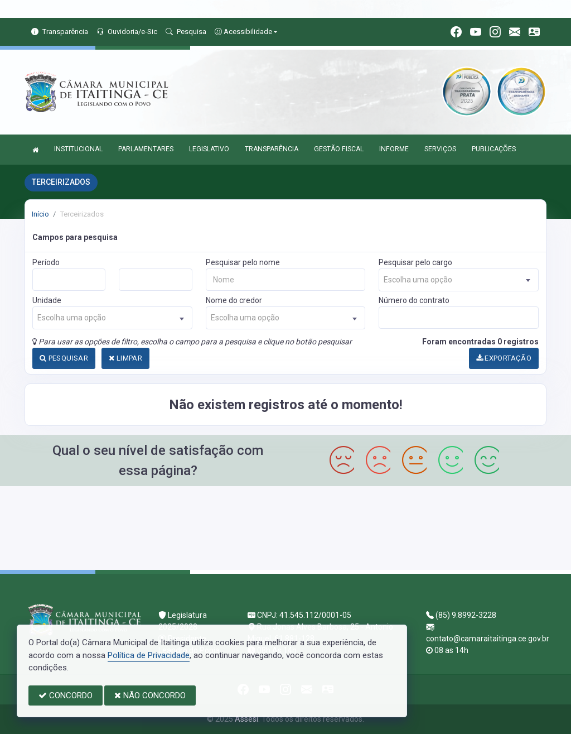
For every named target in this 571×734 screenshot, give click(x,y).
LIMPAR (125, 358)
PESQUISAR (64, 358)
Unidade (46, 300)
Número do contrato (414, 300)
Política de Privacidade (149, 655)
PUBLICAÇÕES (494, 149)
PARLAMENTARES (145, 149)
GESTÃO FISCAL (339, 149)
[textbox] (458, 280)
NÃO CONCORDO (150, 695)
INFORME (394, 149)
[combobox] (459, 279)
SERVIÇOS (440, 149)
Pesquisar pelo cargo (415, 262)
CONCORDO (65, 695)
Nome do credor (234, 300)
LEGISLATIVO (209, 149)
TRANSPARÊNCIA (271, 149)
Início (40, 214)
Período (46, 262)
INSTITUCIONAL (78, 149)
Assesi (246, 718)
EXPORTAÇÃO (504, 358)
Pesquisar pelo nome (243, 262)
